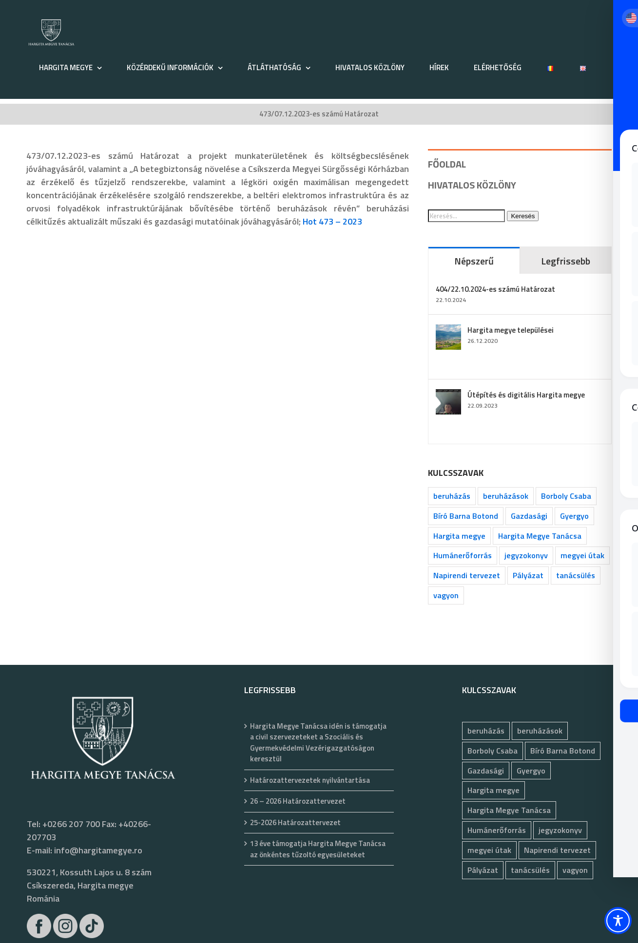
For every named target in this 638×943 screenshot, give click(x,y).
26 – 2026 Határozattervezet (298, 801)
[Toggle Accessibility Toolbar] (618, 920)
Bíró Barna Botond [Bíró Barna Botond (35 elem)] (465, 516)
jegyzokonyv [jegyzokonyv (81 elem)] (526, 555)
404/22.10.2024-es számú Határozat (495, 289)
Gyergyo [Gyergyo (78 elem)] (574, 516)
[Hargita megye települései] (448, 331)
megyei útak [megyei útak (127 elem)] (582, 555)
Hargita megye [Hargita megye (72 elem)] (459, 536)
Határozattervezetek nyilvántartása (310, 780)
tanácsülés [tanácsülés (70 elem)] (575, 575)
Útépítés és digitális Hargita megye (526, 394)
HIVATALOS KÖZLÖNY (472, 184)
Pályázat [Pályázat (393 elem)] (528, 575)
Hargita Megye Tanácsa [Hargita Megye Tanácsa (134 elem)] (539, 536)
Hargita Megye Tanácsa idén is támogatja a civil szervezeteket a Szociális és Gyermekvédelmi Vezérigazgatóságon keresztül (318, 743)
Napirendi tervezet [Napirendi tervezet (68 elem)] (466, 575)
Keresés (523, 216)
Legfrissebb (565, 260)
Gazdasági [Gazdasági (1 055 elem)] (529, 516)
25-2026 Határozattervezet (295, 822)
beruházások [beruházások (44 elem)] (505, 496)
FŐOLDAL (447, 163)
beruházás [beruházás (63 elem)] (451, 496)
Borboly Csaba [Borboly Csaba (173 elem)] (566, 496)
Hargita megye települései (510, 330)
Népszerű (474, 260)
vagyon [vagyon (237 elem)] (446, 595)
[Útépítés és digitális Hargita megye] (448, 395)
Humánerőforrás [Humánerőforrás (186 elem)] (462, 555)
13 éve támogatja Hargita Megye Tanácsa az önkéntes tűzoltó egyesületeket (318, 849)
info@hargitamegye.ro (98, 850)
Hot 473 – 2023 (332, 221)
